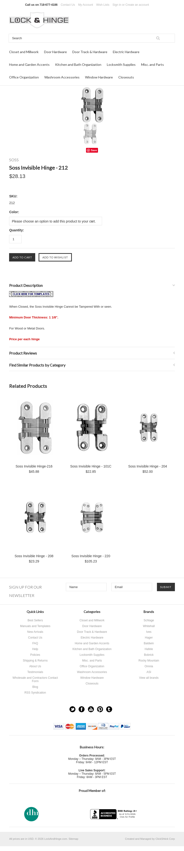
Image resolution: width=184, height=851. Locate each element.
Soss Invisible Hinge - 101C (90, 466)
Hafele (149, 649)
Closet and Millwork (24, 52)
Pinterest (100, 709)
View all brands (148, 677)
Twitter (72, 709)
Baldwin (149, 643)
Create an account (137, 4)
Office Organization (24, 77)
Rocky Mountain (148, 660)
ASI (148, 672)
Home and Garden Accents (29, 64)
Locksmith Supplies (121, 64)
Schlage (149, 620)
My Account (85, 4)
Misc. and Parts (152, 64)
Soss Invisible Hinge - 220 (90, 556)
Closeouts (126, 77)
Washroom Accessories (62, 77)
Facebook (82, 709)
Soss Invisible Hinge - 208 (34, 556)
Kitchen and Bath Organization (78, 64)
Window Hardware (99, 77)
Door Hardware (55, 52)
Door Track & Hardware (89, 52)
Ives (148, 632)
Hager (149, 637)
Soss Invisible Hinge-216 (34, 466)
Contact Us (68, 4)
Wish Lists (102, 4)
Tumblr (109, 709)
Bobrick (149, 654)
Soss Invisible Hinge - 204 (147, 466)
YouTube (91, 709)
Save (94, 150)
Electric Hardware (126, 52)
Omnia (148, 666)
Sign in (117, 4)
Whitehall (149, 626)
